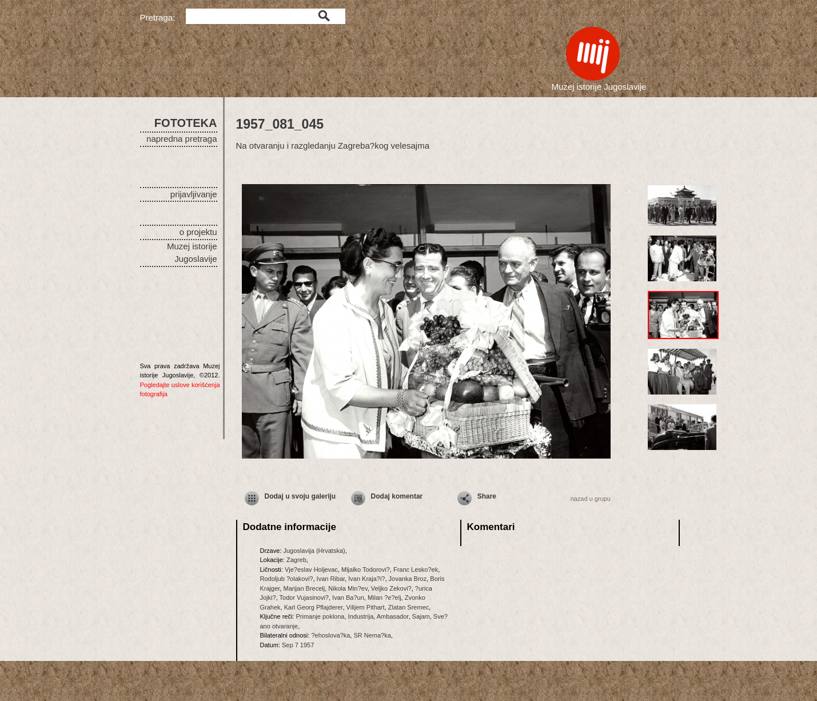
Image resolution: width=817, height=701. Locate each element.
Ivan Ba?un (348, 597)
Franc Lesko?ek (415, 569)
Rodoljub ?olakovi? (286, 578)
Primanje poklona (320, 616)
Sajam (421, 616)
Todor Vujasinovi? (304, 597)
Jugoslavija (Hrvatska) (314, 550)
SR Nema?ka (371, 635)
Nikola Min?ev (347, 588)
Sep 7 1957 (298, 645)
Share (486, 496)
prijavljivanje (193, 194)
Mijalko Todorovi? (365, 569)
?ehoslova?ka (330, 635)
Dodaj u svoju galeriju (300, 496)
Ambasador (393, 616)
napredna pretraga (181, 139)
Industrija (361, 616)
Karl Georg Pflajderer (313, 607)
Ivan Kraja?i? (366, 578)
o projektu (198, 232)
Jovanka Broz (408, 578)
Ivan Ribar (331, 578)
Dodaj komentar (397, 496)
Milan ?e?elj (384, 597)
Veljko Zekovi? (391, 588)
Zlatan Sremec (408, 607)
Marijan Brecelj (304, 588)
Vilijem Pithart (365, 607)
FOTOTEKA (185, 123)
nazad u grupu (591, 498)
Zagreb (296, 559)
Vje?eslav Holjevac (311, 569)
